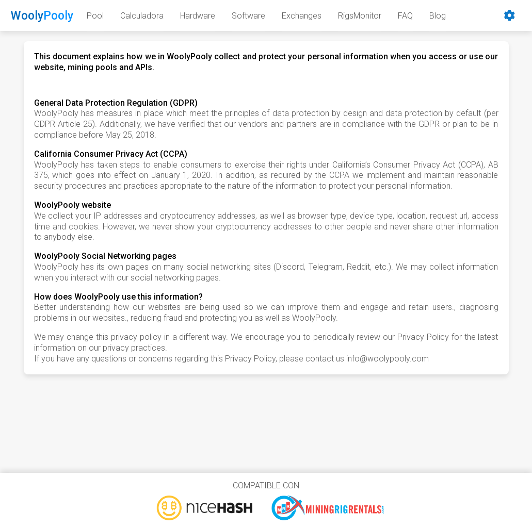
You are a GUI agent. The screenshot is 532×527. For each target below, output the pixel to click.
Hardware (197, 16)
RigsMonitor (359, 16)
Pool (95, 16)
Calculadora (142, 16)
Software (248, 16)
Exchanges (301, 16)
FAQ (405, 16)
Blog (437, 16)
